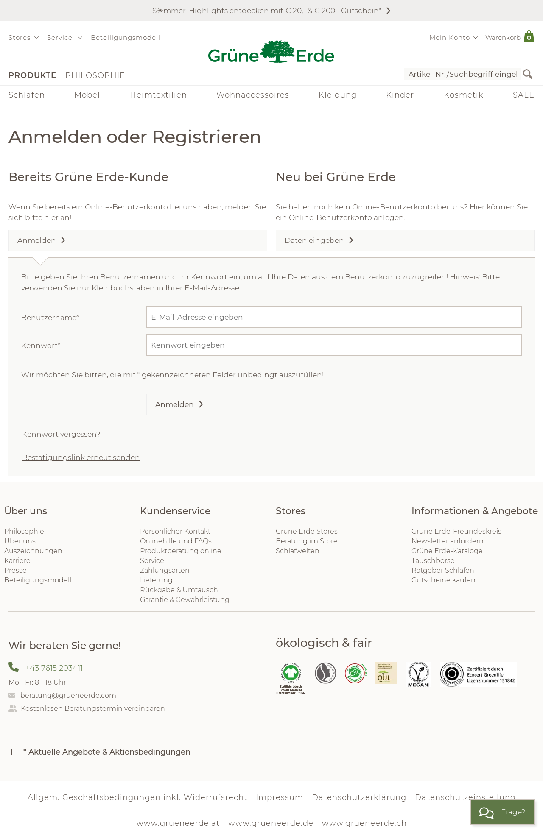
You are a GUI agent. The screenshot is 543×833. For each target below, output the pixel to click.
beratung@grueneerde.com (68, 695)
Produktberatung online (180, 551)
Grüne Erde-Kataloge (447, 551)
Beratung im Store (307, 541)
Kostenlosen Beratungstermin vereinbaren (93, 709)
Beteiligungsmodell (125, 37)
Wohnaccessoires (252, 95)
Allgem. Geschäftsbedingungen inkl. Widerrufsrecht (137, 797)
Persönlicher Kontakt (175, 531)
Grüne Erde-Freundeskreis (456, 531)
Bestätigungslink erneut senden (81, 457)
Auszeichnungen (33, 551)
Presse (15, 570)
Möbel (87, 95)
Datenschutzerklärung (359, 797)
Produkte (32, 75)
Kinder (400, 95)
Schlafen (26, 95)
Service (152, 561)
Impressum (279, 797)
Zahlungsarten (165, 570)
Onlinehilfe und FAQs (176, 541)
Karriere (17, 561)
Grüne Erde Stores (307, 531)
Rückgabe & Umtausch (179, 590)
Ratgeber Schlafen (442, 570)
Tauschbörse (433, 561)
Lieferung (156, 580)
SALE (524, 95)
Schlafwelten (297, 551)
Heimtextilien (158, 95)
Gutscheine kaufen (443, 580)
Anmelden (174, 404)
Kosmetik (464, 95)
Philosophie (95, 75)
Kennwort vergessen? (61, 433)
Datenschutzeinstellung (465, 797)
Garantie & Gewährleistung (185, 600)
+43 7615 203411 (54, 668)
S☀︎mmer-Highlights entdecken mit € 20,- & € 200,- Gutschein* (266, 10)
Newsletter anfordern (447, 541)
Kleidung (338, 95)
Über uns (20, 541)
